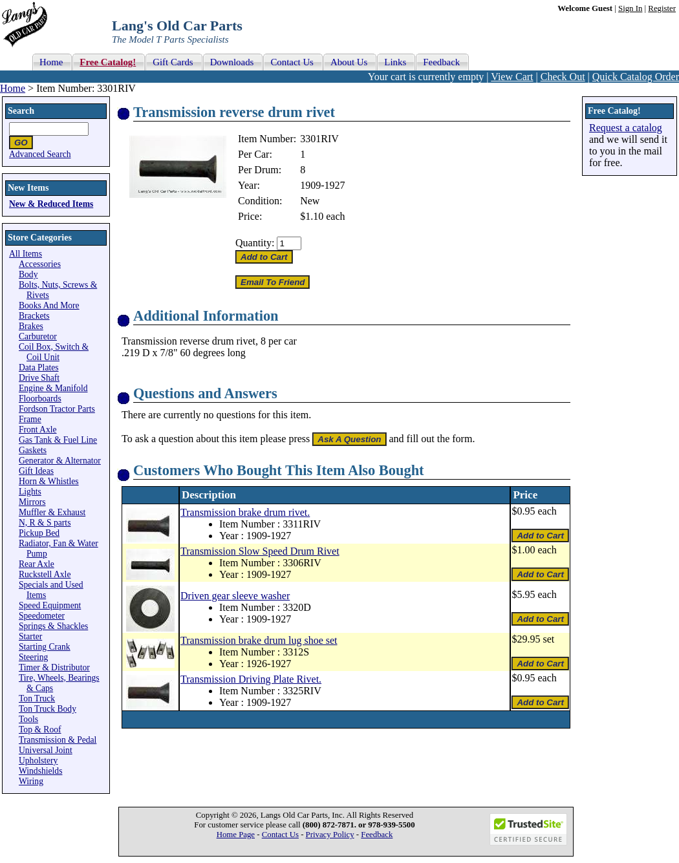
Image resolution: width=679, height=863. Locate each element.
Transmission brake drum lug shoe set (259, 640)
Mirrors (32, 502)
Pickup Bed (39, 533)
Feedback (377, 834)
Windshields (40, 771)
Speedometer (42, 616)
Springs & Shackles (53, 626)
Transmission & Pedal (57, 740)
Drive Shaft (39, 378)
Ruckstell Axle (44, 574)
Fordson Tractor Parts (57, 409)
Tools (28, 719)
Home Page (236, 834)
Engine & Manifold (53, 388)
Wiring (31, 781)
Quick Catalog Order (635, 76)
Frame (30, 419)
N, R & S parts (44, 522)
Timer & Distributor (54, 667)
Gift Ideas (36, 471)
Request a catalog (625, 127)
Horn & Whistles (49, 481)
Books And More (49, 305)
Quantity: (254, 242)
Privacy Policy (330, 834)
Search (21, 111)
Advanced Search (40, 154)
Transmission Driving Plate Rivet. (250, 679)
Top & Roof (40, 729)
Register (662, 8)
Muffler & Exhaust (52, 512)
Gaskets (33, 450)
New (309, 200)
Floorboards (40, 398)
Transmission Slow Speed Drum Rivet (259, 551)
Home (12, 88)
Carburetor (38, 336)
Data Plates (39, 367)
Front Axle (38, 429)
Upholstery (38, 760)
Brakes (31, 326)
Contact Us (280, 834)
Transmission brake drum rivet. (245, 512)
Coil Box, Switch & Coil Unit (54, 352)
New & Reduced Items (51, 204)
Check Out (563, 76)
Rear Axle (36, 564)
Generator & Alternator (60, 460)
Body (28, 274)
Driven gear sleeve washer (235, 595)
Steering (33, 657)
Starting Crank (44, 647)
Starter (30, 636)
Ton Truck (37, 698)
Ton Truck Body (47, 709)
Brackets (34, 316)
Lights (30, 491)
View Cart (512, 76)
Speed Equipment (50, 605)
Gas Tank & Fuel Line (58, 440)
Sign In (630, 8)
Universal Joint (45, 750)
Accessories (40, 264)
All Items (25, 254)
